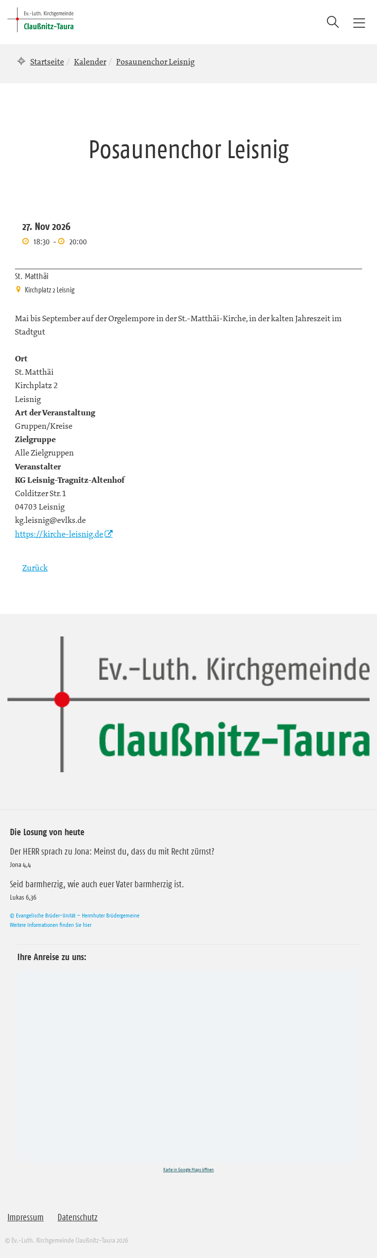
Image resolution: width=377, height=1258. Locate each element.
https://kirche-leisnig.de (59, 533)
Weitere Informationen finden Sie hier (50, 924)
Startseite (47, 61)
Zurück (35, 567)
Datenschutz (78, 1217)
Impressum (25, 1217)
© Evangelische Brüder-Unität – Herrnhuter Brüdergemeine (74, 915)
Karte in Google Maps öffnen (188, 1169)
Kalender (90, 61)
